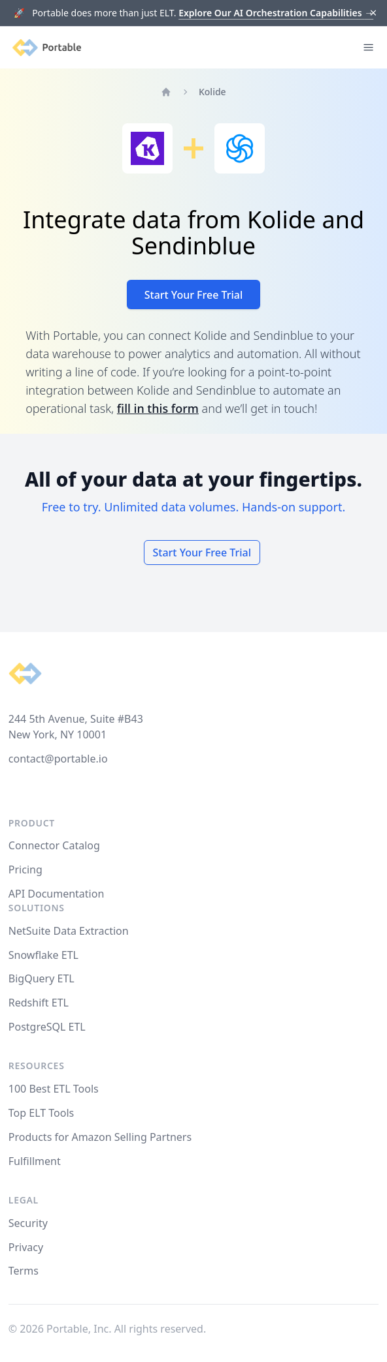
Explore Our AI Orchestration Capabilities (275, 13)
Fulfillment (34, 1161)
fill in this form (158, 408)
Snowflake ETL (43, 955)
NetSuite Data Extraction (68, 931)
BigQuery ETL (41, 978)
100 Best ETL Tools (53, 1089)
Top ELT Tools (41, 1113)
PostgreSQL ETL (47, 1027)
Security (28, 1223)
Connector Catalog (54, 845)
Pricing (25, 869)
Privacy (25, 1247)
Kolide (212, 91)
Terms (23, 1271)
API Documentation (56, 893)
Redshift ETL (38, 1002)
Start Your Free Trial (193, 295)
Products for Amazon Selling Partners (100, 1137)
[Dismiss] (373, 13)
